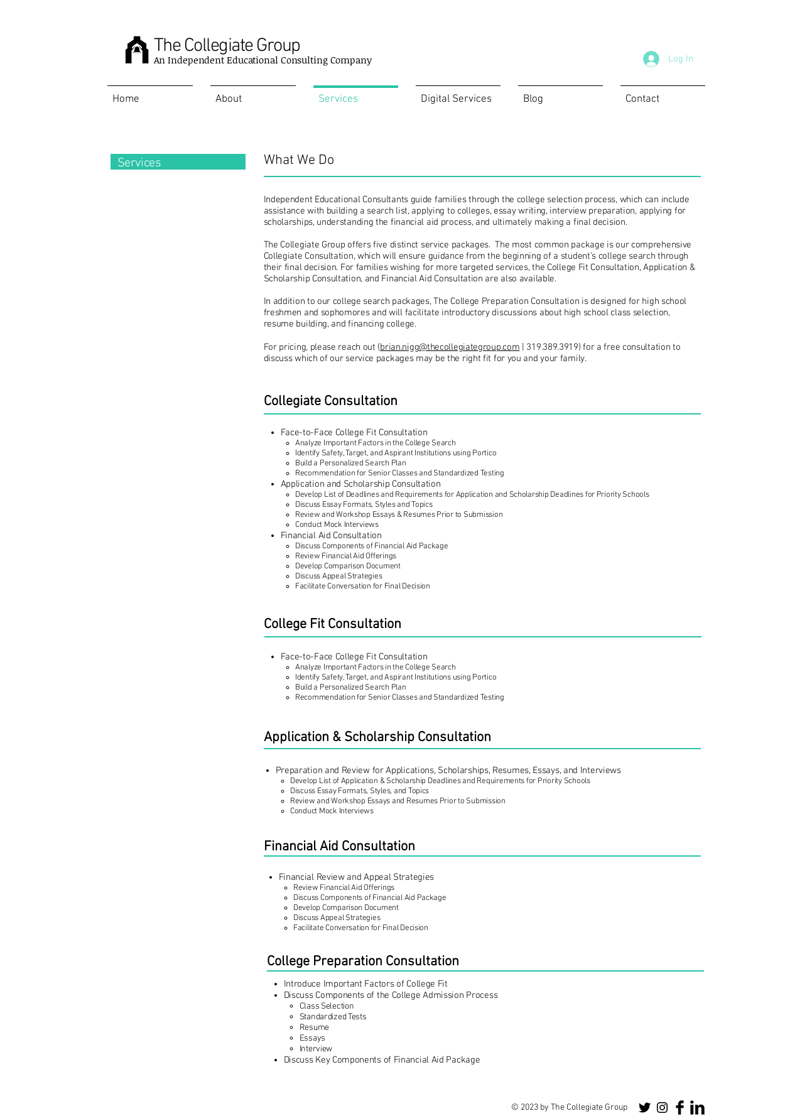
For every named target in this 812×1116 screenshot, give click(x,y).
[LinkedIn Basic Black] (697, 1107)
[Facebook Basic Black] (680, 1107)
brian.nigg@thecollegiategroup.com (449, 347)
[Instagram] (662, 1107)
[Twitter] (644, 1107)
